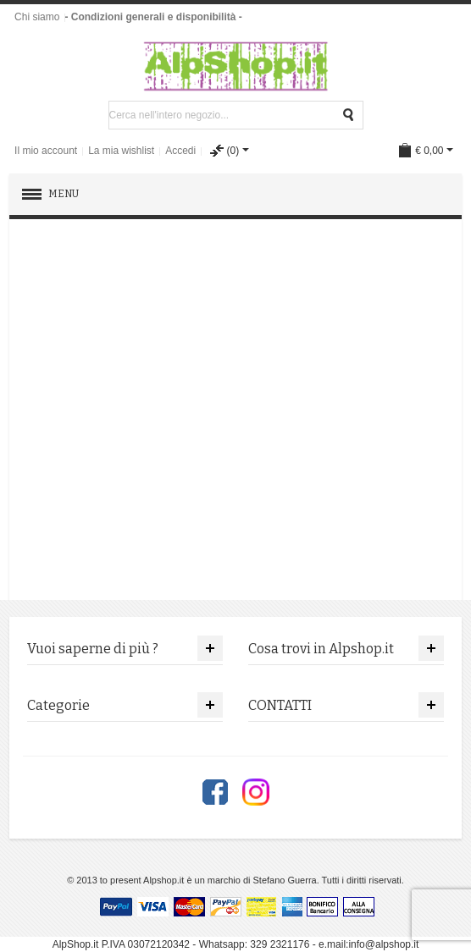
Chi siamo (36, 17)
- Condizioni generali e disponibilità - (152, 17)
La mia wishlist (121, 151)
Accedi (180, 151)
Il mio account (45, 151)
